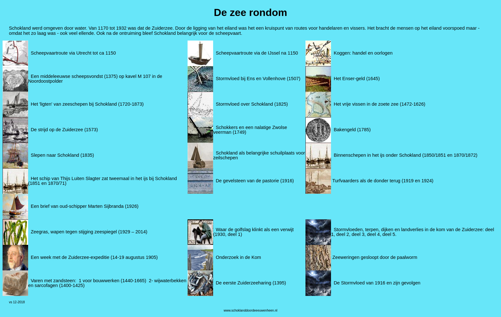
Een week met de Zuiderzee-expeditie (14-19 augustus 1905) (94, 257)
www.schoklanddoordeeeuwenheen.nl (250, 310)
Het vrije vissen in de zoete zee (366, 104)
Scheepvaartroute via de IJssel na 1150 (257, 53)
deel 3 (358, 234)
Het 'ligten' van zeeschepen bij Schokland (74, 104)
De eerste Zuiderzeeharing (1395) (251, 282)
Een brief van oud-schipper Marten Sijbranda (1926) (84, 206)
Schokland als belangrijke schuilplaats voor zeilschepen (259, 155)
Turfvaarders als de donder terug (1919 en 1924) (382, 180)
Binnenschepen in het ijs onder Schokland (377, 155)
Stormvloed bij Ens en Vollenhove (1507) (258, 78)
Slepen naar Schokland (55, 155)
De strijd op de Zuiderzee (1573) (64, 129)
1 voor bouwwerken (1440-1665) (112, 280)
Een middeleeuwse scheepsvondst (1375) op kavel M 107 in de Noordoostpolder (95, 79)
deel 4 (373, 234)
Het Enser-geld (349, 78)
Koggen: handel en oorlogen (363, 53)
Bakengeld (345, 129)
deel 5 (388, 234)
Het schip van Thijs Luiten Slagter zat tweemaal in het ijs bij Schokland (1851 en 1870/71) (102, 181)
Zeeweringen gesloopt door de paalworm (374, 257)
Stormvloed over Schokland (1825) (252, 104)
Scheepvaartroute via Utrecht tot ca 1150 (73, 53)
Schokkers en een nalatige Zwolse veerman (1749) (250, 130)
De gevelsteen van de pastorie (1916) (255, 180)
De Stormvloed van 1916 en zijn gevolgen (377, 282)
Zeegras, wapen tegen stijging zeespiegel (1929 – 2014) (87, 231)
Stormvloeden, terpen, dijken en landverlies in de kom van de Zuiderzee (408, 229)
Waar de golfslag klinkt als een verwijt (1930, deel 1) (253, 232)
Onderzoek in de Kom (238, 257)
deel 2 (342, 234)
